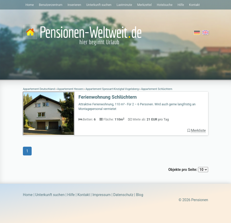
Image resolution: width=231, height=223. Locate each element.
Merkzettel (144, 5)
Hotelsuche (165, 5)
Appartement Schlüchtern (156, 89)
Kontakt (194, 5)
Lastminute (124, 5)
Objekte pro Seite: (188, 169)
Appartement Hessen (70, 89)
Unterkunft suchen (98, 5)
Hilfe (180, 5)
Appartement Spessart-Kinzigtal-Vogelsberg (112, 89)
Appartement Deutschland (39, 89)
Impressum (101, 195)
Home (29, 5)
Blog (139, 195)
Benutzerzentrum (50, 5)
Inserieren (74, 5)
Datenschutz (123, 195)
